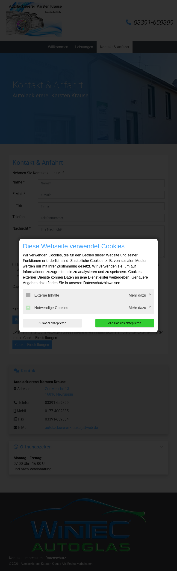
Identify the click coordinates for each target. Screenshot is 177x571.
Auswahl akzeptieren (52, 323)
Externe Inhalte (42, 295)
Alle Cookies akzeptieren (124, 323)
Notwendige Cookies (47, 308)
